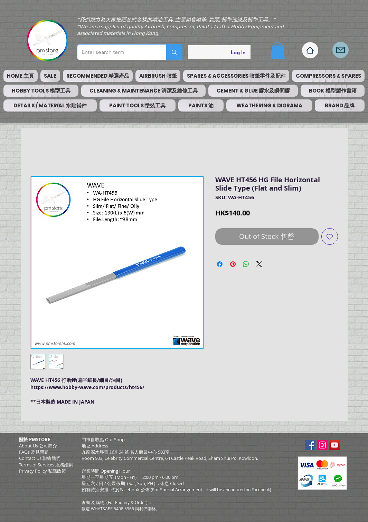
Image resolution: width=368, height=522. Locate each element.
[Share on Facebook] (220, 264)
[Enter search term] (117, 52)
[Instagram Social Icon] (322, 445)
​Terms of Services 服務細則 (46, 465)
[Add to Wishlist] (329, 236)
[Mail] (340, 50)
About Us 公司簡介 (38, 446)
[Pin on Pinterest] (233, 264)
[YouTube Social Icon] (334, 445)
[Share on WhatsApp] (246, 264)
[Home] (310, 50)
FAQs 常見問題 (34, 452)
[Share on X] (259, 264)
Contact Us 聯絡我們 (39, 458)
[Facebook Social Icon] (310, 445)
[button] (278, 50)
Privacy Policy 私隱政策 (42, 471)
